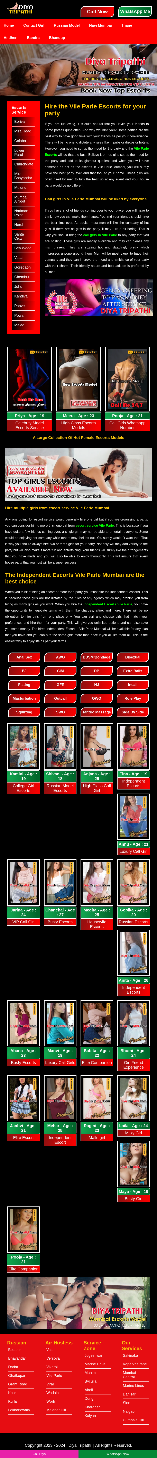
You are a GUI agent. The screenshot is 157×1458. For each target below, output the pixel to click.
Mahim (90, 1373)
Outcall (60, 698)
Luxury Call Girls (60, 1062)
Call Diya (39, 1454)
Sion (126, 1403)
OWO (96, 698)
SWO (60, 712)
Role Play (132, 698)
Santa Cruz (19, 236)
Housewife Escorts (96, 924)
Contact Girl (33, 25)
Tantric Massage (96, 712)
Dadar (13, 1367)
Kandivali (21, 296)
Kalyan (90, 1416)
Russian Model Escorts (60, 788)
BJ (24, 671)
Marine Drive (95, 1364)
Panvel (20, 306)
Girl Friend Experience (133, 1065)
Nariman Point (21, 213)
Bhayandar (17, 1358)
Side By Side (133, 712)
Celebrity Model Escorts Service (29, 425)
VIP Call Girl (23, 922)
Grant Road (17, 1384)
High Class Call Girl (97, 788)
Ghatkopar (16, 1376)
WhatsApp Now (118, 1454)
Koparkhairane (135, 1364)
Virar (50, 1384)
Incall (132, 685)
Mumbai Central (129, 1375)
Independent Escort (60, 1140)
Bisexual (132, 657)
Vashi (50, 1350)
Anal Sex (24, 657)
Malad (19, 325)
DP (96, 671)
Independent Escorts (133, 783)
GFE (60, 685)
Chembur (21, 277)
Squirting (24, 712)
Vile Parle (54, 1376)
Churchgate (23, 164)
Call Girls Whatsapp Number (127, 425)
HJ (96, 685)
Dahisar (129, 1394)
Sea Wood (22, 248)
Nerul (18, 225)
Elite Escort (23, 1137)
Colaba (20, 141)
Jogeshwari (94, 1355)
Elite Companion (97, 1062)
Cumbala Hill (133, 1420)
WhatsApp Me (135, 11)
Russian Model (67, 25)
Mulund (20, 188)
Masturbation (24, 698)
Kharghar (92, 1407)
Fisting (24, 685)
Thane (126, 25)
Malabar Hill (56, 1410)
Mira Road (22, 131)
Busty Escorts (60, 922)
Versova (53, 1358)
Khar (12, 1393)
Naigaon (130, 1411)
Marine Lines (133, 1386)
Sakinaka (130, 1355)
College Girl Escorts (23, 788)
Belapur (14, 1350)
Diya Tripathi (79, 1445)
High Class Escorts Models (78, 425)
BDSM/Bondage (96, 657)
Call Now (97, 11)
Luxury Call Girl (134, 851)
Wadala (52, 1393)
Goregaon (22, 267)
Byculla (90, 1381)
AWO (60, 657)
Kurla (12, 1401)
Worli (50, 1401)
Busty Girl (133, 1198)
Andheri (11, 38)
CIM (60, 671)
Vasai (18, 258)
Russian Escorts (133, 922)
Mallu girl (97, 1137)
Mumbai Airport (20, 199)
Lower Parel (19, 152)
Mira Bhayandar (23, 176)
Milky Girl (133, 1133)
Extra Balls (132, 671)
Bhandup (57, 38)
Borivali (20, 122)
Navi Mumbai (100, 25)
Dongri (90, 1398)
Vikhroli (52, 1367)
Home (9, 25)
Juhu (18, 287)
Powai (19, 315)
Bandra (33, 38)
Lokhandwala (19, 1410)
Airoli (89, 1390)
